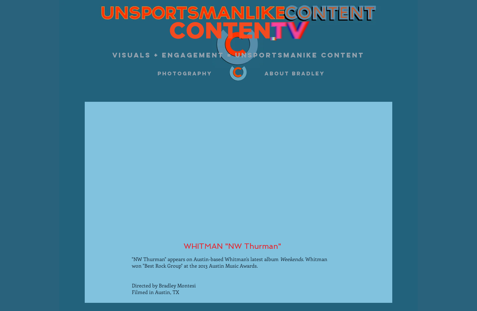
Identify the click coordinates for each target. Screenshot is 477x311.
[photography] (185, 73)
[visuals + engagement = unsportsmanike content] (238, 55)
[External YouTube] (236, 170)
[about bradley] (295, 73)
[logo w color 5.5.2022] (238, 73)
